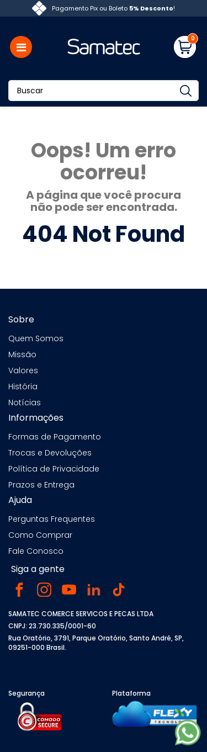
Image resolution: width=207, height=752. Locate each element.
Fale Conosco (35, 551)
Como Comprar (40, 535)
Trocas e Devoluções (50, 452)
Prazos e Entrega (41, 484)
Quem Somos (35, 338)
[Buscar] (103, 90)
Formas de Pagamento (54, 436)
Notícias (24, 402)
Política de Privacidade (53, 468)
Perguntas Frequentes (51, 519)
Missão (22, 354)
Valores (23, 370)
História (23, 386)
